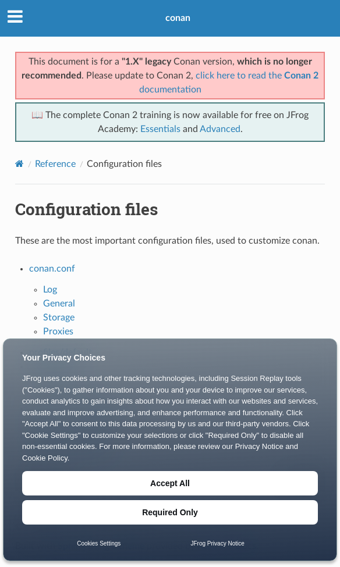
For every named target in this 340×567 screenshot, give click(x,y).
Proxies (58, 331)
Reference (55, 164)
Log (50, 289)
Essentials (160, 129)
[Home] (19, 164)
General (59, 303)
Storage (59, 317)
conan (177, 18)
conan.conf (52, 268)
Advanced (220, 129)
